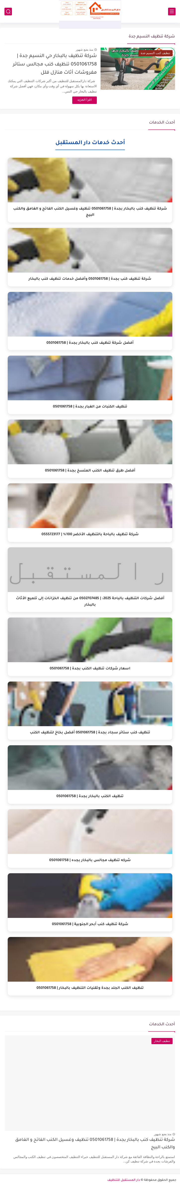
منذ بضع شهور (84, 49)
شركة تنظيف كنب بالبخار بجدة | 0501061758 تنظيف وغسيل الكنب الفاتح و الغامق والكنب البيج (95, 1144)
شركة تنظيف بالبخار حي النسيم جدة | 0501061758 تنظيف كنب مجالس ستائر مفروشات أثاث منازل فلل (55, 64)
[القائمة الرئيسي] (172, 11)
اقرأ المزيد (84, 100)
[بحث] (8, 11)
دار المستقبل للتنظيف (123, 1180)
